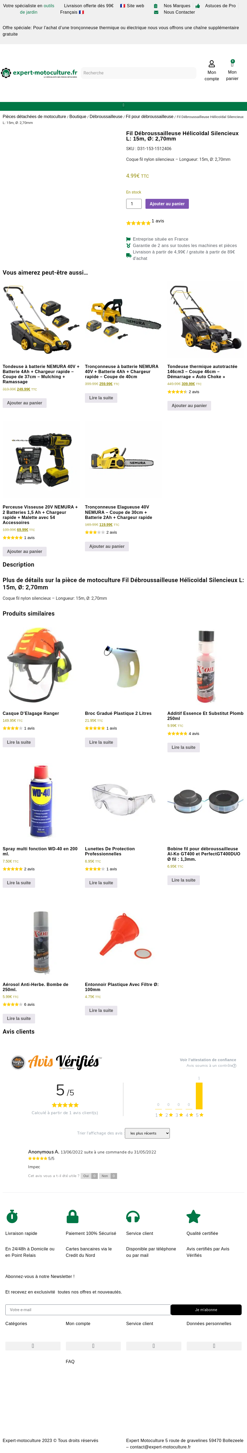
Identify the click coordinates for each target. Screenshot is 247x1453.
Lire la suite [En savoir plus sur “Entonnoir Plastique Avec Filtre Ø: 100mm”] (101, 1010)
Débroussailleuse (105, 116)
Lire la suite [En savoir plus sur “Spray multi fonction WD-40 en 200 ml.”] (19, 883)
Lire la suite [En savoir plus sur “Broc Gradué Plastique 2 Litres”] (101, 742)
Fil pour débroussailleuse (150, 116)
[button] (123, 105)
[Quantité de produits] (134, 204)
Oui (90, 1176)
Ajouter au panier (167, 203)
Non (109, 1176)
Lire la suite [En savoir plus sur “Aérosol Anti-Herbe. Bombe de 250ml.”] (19, 1018)
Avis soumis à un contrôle (211, 1066)
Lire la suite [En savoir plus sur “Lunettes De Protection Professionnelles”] (101, 883)
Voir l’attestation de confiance (208, 1060)
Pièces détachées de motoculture (34, 116)
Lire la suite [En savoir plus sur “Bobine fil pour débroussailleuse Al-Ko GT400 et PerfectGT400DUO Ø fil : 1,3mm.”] (184, 880)
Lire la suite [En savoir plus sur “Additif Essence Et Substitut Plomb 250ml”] (184, 747)
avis (158, 220)
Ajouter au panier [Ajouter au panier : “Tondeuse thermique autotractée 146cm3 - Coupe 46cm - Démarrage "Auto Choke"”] (189, 405)
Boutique (77, 116)
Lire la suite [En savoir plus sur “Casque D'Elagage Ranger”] (19, 742)
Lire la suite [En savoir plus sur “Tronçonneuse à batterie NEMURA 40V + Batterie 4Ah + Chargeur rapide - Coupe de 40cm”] (101, 398)
